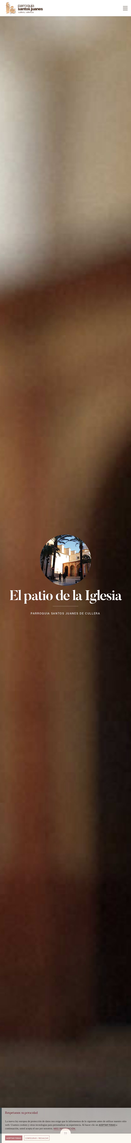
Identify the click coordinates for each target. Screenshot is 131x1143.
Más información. (65, 1128)
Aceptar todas (13, 1138)
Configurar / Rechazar (36, 1138)
